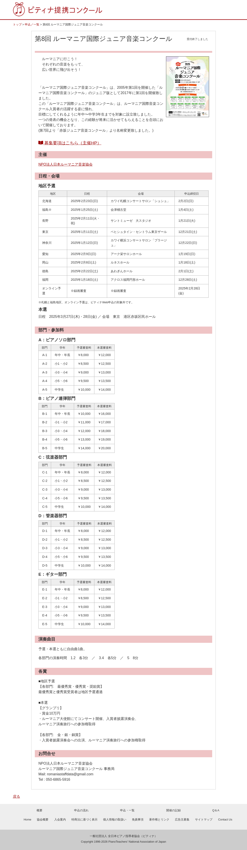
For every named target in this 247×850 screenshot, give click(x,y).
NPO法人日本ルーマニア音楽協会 (65, 164)
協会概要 (42, 819)
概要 (39, 810)
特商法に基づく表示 (84, 819)
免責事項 (137, 819)
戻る (16, 796)
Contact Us (225, 819)
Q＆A (215, 810)
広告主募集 (182, 819)
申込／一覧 (32, 24)
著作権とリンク (159, 819)
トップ (17, 24)
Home (27, 819)
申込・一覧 (127, 810)
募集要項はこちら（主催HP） (69, 143)
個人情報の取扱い (114, 819)
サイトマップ (203, 819)
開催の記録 (173, 810)
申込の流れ (81, 810)
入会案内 (60, 819)
